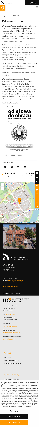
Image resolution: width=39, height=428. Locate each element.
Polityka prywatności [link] (25, 406)
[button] (37, 7)
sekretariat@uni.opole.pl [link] (11, 332)
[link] (2, 8)
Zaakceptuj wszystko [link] (14, 422)
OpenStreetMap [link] (28, 222)
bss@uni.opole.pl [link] (9, 339)
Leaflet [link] (20, 222)
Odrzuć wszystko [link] (14, 417)
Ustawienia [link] (14, 411)
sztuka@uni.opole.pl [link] (15, 281)
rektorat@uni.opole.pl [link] (10, 326)
